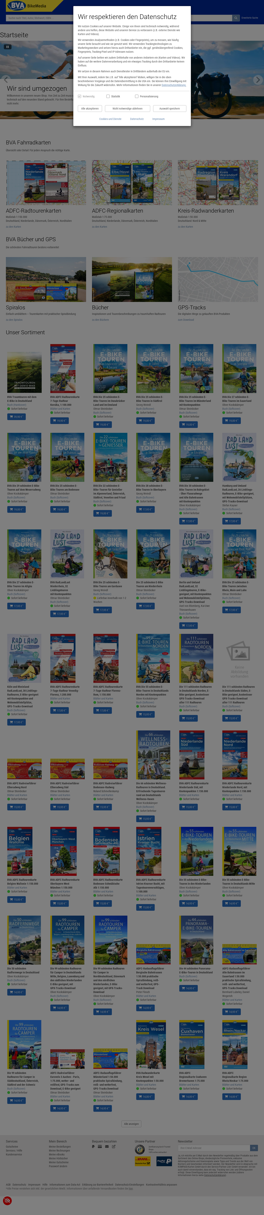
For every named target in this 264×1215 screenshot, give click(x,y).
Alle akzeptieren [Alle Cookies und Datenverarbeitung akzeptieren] (90, 108)
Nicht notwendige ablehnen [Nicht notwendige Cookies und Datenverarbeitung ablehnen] (128, 108)
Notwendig (89, 96)
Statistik (115, 96)
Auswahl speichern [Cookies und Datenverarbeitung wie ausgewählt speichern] (169, 108)
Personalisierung (149, 96)
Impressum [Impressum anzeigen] (158, 119)
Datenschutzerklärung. (174, 85)
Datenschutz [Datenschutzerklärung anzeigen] (137, 119)
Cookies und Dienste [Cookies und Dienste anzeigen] (110, 119)
